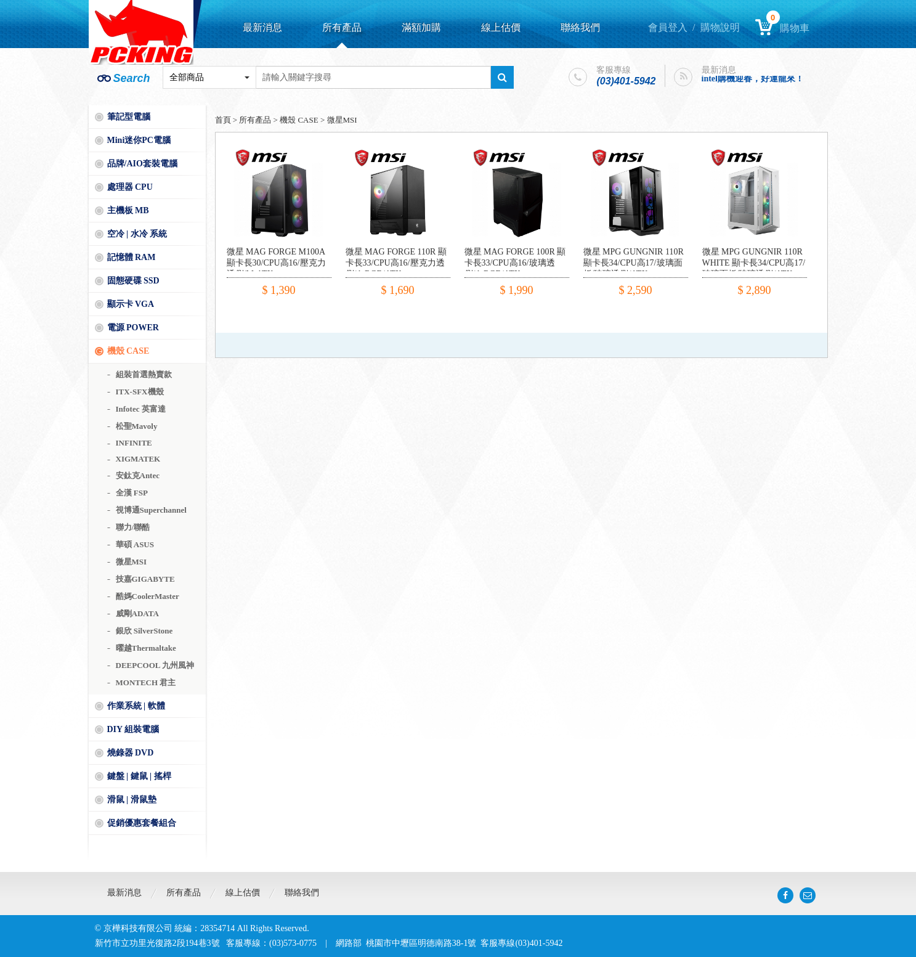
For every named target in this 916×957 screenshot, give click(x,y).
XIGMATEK (138, 458)
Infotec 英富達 (141, 408)
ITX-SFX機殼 (140, 391)
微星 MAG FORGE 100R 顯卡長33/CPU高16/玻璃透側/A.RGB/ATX (515, 263)
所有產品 (342, 27)
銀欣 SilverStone (144, 630)
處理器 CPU (130, 187)
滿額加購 (421, 27)
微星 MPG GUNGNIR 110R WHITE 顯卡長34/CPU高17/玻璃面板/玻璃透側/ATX (754, 263)
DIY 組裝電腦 (133, 729)
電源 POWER (133, 327)
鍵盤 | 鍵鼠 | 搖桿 (139, 776)
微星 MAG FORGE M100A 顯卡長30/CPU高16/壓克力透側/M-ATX (276, 263)
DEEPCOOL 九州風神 (155, 665)
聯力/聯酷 (133, 527)
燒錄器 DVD (130, 752)
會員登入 (667, 27)
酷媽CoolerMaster (147, 596)
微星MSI (131, 561)
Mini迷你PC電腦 (139, 140)
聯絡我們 (580, 27)
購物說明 (720, 27)
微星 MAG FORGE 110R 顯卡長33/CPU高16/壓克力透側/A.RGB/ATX (396, 263)
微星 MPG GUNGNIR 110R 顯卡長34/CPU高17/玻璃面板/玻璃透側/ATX (633, 263)
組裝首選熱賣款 (144, 374)
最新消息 (262, 27)
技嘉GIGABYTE (145, 579)
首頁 (223, 119)
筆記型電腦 (128, 116)
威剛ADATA (137, 613)
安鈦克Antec (138, 475)
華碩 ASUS (135, 544)
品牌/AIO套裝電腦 (142, 163)
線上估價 (501, 27)
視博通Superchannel (151, 510)
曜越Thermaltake (146, 648)
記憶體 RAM (131, 257)
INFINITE (134, 442)
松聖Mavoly (137, 426)
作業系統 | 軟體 (136, 706)
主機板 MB (128, 210)
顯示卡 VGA (131, 304)
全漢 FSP (132, 492)
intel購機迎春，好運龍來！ (753, 78)
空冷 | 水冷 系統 (137, 233)
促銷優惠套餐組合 (141, 823)
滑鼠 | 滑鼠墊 (131, 799)
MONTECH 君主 (146, 682)
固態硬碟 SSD (133, 280)
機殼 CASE (128, 351)
